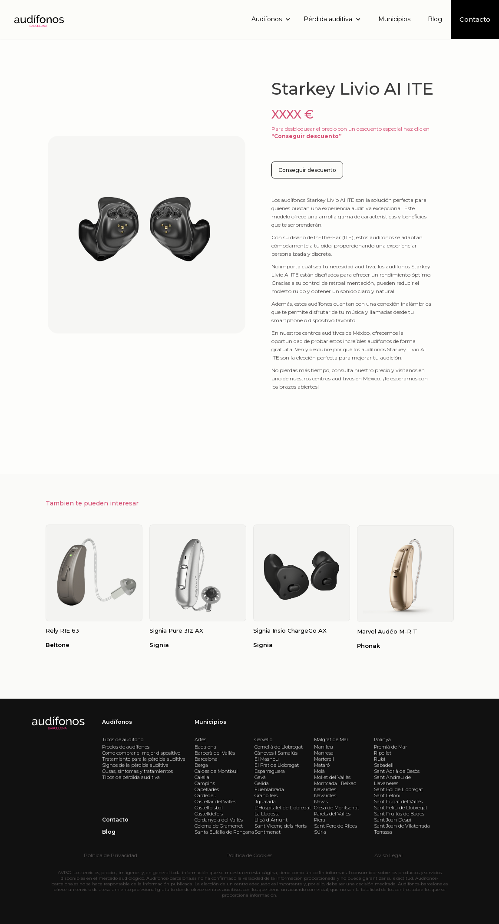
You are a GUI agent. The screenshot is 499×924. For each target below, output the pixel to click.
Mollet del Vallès (332, 777)
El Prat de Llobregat (276, 765)
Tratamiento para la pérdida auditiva (143, 759)
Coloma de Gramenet (219, 826)
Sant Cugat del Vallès (398, 802)
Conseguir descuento (307, 170)
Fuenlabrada (269, 789)
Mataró (322, 765)
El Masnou (266, 759)
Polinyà (382, 739)
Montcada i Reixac (335, 783)
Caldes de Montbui (216, 771)
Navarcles (325, 789)
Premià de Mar (390, 747)
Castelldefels (209, 814)
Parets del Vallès (332, 814)
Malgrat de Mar (331, 739)
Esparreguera (269, 771)
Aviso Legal (388, 855)
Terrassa (383, 832)
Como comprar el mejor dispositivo (141, 753)
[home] (38, 19)
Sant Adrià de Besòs (397, 771)
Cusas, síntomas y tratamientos (137, 771)
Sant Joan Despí (392, 820)
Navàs (321, 802)
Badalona (205, 747)
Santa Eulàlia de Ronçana (224, 832)
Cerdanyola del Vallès (219, 820)
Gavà (260, 777)
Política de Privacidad (110, 855)
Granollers (266, 795)
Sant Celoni (387, 795)
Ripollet (382, 753)
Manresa (324, 753)
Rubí (379, 759)
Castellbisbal (209, 808)
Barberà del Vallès (215, 753)
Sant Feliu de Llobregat (400, 808)
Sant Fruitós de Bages (399, 814)
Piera (319, 820)
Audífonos (117, 722)
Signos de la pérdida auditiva (135, 765)
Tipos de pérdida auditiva (131, 777)
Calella (202, 777)
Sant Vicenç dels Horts (280, 826)
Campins (205, 783)
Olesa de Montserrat (336, 808)
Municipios (394, 19)
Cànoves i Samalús (275, 753)
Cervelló (263, 739)
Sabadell (383, 765)
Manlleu (323, 747)
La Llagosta (267, 814)
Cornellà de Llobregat (278, 747)
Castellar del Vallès (215, 802)
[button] (273, 19)
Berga (201, 765)
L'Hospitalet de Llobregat (282, 808)
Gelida (261, 783)
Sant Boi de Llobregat (398, 789)
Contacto (115, 819)
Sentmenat (267, 832)
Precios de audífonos (125, 747)
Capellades (207, 789)
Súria (320, 832)
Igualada (265, 802)
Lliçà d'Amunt (271, 820)
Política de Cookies (249, 855)
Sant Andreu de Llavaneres (392, 780)
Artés (200, 739)
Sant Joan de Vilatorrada (402, 826)
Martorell (324, 759)
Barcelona (206, 759)
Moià (319, 771)
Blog (435, 19)
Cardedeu (206, 795)
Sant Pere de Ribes (335, 826)
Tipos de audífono (122, 739)
